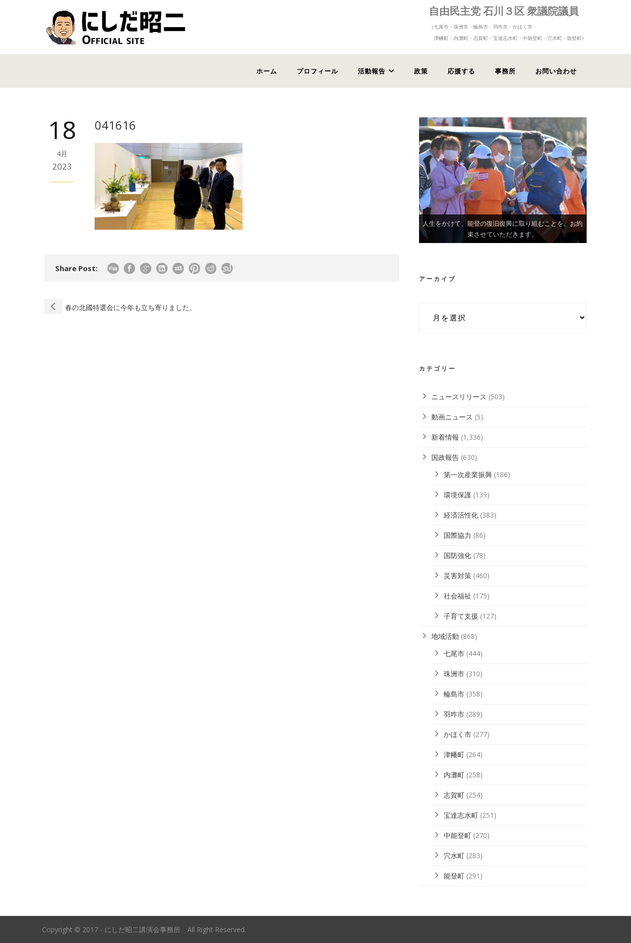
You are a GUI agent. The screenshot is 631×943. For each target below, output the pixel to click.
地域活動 (445, 636)
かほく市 (457, 734)
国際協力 (457, 535)
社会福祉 (457, 595)
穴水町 (454, 855)
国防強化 (457, 555)
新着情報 (445, 437)
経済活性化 (461, 515)
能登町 (454, 875)
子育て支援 (461, 616)
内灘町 (454, 774)
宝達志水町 (461, 815)
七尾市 (454, 653)
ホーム (266, 71)
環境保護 (457, 494)
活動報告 (372, 71)
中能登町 (457, 835)
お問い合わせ (556, 71)
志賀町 (454, 795)
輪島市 (454, 694)
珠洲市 (454, 673)
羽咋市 (454, 714)
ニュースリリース (459, 396)
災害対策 (457, 575)
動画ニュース (452, 416)
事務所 (505, 71)
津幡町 (454, 754)
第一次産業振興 (468, 474)
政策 (421, 71)
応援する (461, 71)
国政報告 (445, 457)
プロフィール (317, 71)
